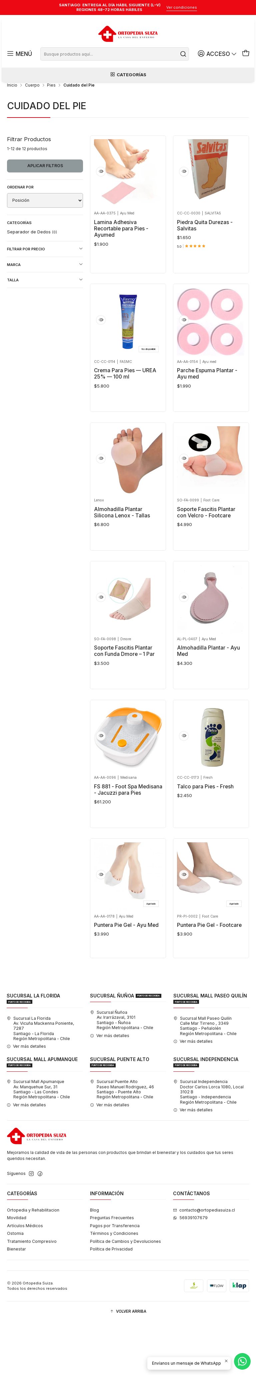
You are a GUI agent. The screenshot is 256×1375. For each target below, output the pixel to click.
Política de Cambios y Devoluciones (125, 1293)
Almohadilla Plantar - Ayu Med (208, 687)
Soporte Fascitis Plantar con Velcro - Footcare (206, 543)
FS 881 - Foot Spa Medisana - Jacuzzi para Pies (128, 830)
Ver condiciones (181, 7)
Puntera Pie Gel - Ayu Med (126, 971)
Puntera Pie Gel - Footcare (209, 971)
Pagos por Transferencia (115, 1278)
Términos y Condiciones (114, 1285)
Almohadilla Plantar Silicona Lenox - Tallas (122, 543)
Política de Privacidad (111, 1301)
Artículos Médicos (25, 1278)
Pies (51, 107)
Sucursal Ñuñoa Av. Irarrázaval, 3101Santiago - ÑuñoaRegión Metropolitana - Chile (121, 1072)
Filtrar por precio (45, 270)
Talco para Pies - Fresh (205, 827)
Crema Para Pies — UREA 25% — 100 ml (125, 400)
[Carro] (246, 54)
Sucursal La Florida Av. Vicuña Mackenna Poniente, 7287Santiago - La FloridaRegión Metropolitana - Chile (40, 1080)
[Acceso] (219, 54)
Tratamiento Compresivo (32, 1293)
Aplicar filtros (45, 187)
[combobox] (115, 54)
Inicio (12, 107)
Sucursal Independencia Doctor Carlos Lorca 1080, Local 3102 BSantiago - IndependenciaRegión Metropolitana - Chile (208, 1144)
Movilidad (16, 1270)
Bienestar (16, 1301)
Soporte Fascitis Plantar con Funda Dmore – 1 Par (124, 687)
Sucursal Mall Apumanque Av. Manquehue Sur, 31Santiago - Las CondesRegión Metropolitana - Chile (38, 1142)
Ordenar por (20, 209)
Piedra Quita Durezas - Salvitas (205, 247)
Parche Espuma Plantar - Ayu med (207, 400)
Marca (45, 286)
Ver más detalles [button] (26, 1098)
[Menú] (18, 54)
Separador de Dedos (32, 253)
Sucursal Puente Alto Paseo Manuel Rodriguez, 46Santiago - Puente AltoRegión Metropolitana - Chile (122, 1142)
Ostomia (15, 1285)
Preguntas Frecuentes (112, 1270)
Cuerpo (32, 107)
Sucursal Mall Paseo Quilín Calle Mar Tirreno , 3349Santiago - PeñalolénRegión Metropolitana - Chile (205, 1078)
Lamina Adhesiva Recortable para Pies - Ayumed (121, 250)
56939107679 (190, 1270)
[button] (128, 1364)
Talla (45, 301)
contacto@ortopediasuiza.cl (204, 1262)
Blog (94, 1262)
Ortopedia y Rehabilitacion (33, 1262)
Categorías (128, 76)
